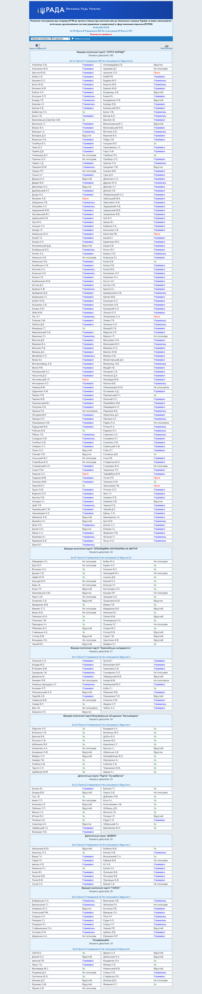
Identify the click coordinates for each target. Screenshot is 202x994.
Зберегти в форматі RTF (37, 46)
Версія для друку (167, 46)
